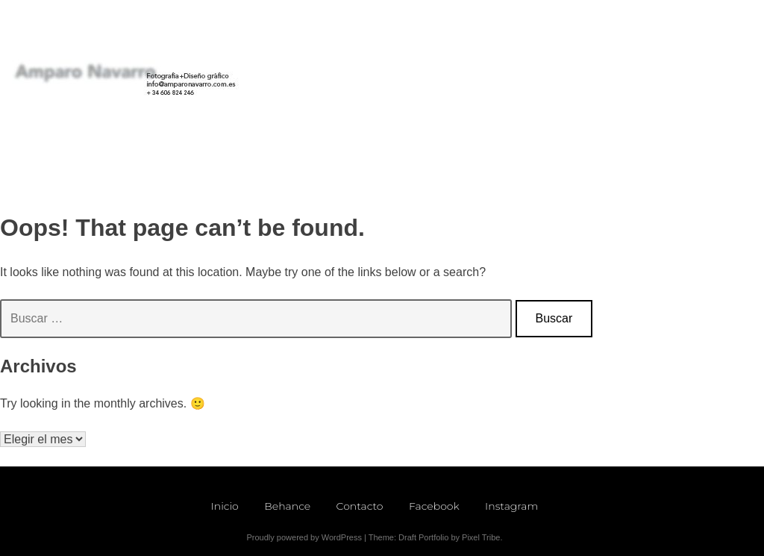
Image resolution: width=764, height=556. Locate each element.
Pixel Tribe (481, 537)
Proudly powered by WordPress (303, 537)
